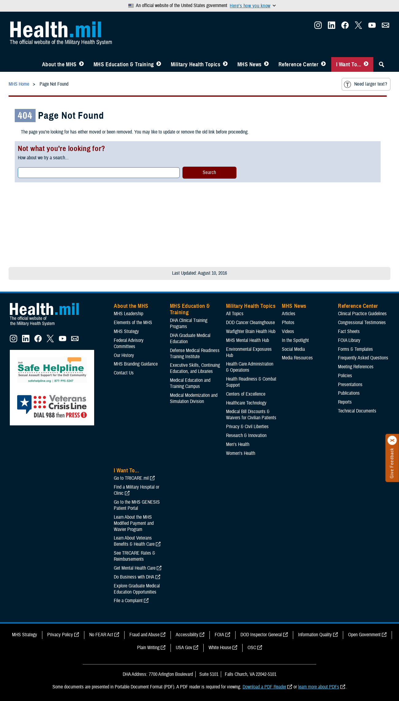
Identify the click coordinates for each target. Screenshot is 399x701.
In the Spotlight (295, 340)
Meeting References (356, 367)
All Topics (235, 314)
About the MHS (59, 64)
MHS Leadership (128, 314)
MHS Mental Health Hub (247, 340)
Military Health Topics (196, 64)
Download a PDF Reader (264, 687)
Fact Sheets (349, 331)
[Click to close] (392, 440)
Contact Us (124, 373)
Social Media (293, 349)
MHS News (249, 64)
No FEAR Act (101, 635)
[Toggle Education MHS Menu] (158, 64)
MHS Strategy (126, 331)
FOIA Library (349, 340)
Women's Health (240, 453)
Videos (288, 331)
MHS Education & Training (124, 64)
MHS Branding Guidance (136, 364)
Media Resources (297, 358)
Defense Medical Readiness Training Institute (195, 353)
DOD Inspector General (261, 635)
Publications (349, 393)
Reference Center (298, 64)
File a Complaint (128, 601)
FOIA (219, 635)
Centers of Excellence (245, 394)
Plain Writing (148, 648)
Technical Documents (357, 411)
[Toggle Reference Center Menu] (323, 64)
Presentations (350, 384)
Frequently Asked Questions (363, 358)
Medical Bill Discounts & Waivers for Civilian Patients (251, 415)
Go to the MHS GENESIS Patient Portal (137, 505)
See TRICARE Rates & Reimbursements (134, 556)
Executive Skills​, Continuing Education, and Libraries (195, 368)
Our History (124, 355)
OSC (251, 648)
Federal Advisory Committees (129, 343)
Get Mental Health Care (134, 568)
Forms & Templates (355, 349)
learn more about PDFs (318, 687)
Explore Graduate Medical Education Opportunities (137, 589)
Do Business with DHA (134, 577)
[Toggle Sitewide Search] (381, 64)
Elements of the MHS (133, 323)
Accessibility (187, 635)
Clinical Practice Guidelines (362, 314)
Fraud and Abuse (144, 635)
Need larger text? (365, 84)
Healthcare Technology (246, 403)
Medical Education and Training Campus (190, 383)
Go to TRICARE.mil (131, 478)
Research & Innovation (246, 435)
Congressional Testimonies (362, 323)
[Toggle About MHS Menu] (81, 64)
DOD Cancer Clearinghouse (250, 323)
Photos (288, 323)
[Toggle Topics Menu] (225, 64)
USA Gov (184, 648)
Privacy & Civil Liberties (247, 427)
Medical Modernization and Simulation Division (193, 398)
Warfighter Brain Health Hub (250, 331)
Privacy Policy (60, 635)
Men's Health (237, 444)
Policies (345, 376)
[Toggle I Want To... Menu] (366, 64)
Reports (345, 402)
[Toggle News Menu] (266, 64)
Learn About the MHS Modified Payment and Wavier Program (134, 523)
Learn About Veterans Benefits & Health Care (134, 541)
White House (220, 648)
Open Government (364, 635)
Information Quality (315, 635)
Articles (288, 314)
